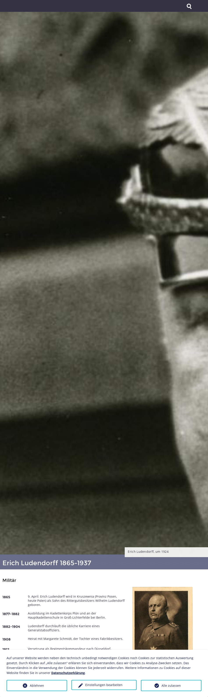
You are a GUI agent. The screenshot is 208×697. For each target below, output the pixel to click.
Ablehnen (37, 685)
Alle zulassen (171, 685)
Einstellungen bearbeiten (104, 685)
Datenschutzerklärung (68, 673)
